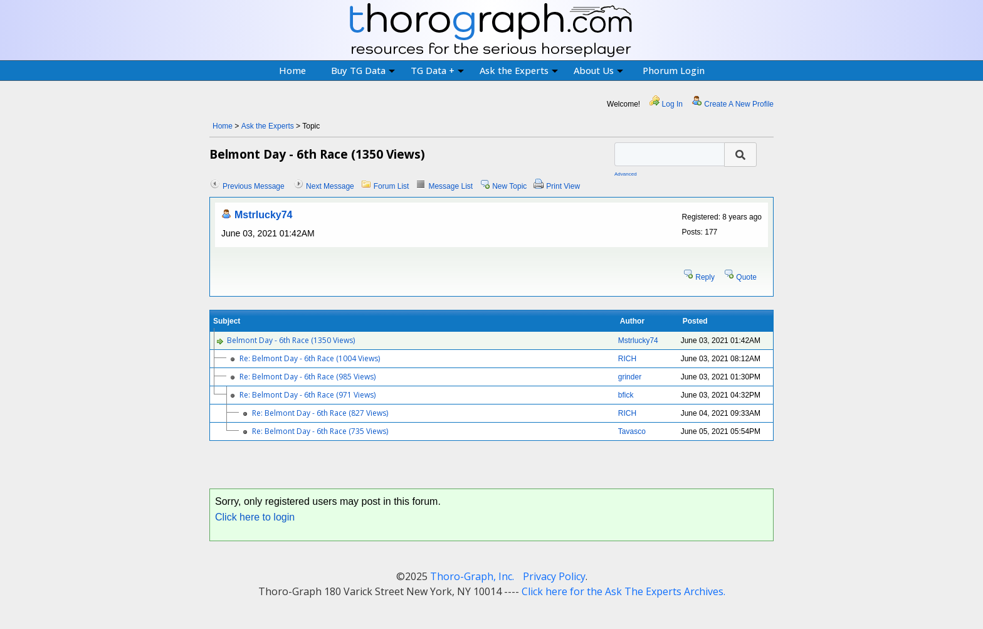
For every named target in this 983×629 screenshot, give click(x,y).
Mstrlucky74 (263, 214)
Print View (563, 186)
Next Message (330, 186)
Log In (672, 104)
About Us (598, 70)
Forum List (391, 186)
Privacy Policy (554, 576)
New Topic (509, 186)
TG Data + (437, 70)
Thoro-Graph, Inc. (472, 576)
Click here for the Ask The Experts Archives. (623, 591)
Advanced (625, 174)
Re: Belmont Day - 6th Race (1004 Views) (309, 358)
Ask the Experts (519, 70)
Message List (450, 186)
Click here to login (255, 517)
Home (292, 70)
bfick (626, 395)
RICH (627, 358)
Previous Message (254, 186)
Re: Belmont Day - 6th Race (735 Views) (320, 431)
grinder (629, 377)
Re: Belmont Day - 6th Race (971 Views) (307, 394)
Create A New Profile (739, 104)
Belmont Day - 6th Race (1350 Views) (291, 340)
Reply (705, 277)
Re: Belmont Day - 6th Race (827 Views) (320, 413)
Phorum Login (674, 70)
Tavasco (632, 431)
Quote (746, 277)
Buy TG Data (363, 70)
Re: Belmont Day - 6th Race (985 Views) (307, 376)
